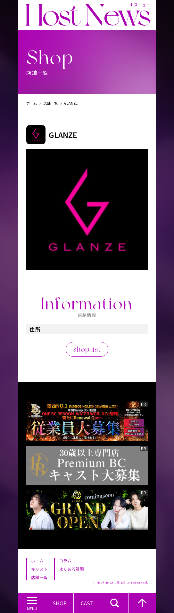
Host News (87, 15)
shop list (87, 349)
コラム (65, 561)
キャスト (39, 569)
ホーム (31, 103)
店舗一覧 (51, 103)
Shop (60, 603)
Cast (87, 603)
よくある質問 (71, 569)
